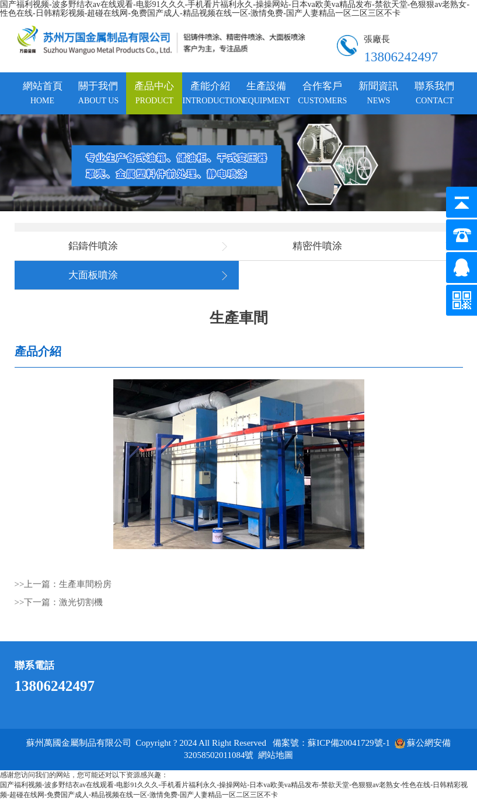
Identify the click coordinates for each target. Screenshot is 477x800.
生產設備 (266, 93)
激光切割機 (81, 602)
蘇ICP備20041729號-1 (349, 742)
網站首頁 (42, 93)
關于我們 (98, 93)
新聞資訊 (378, 93)
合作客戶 (322, 93)
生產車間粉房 (85, 584)
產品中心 (154, 93)
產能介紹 (210, 93)
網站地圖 (275, 755)
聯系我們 (434, 93)
